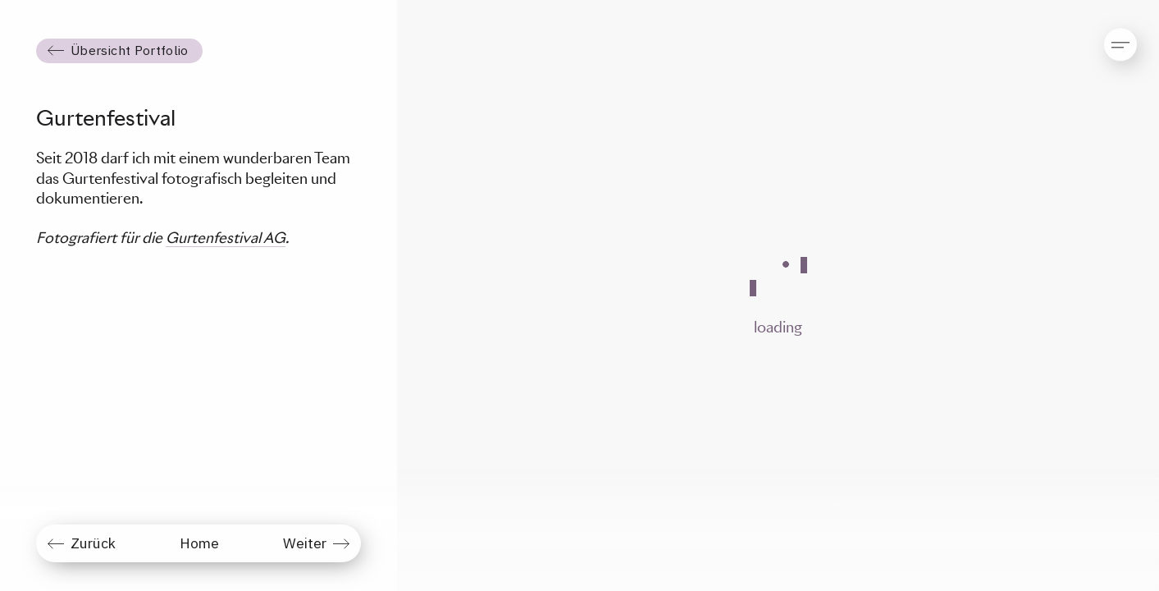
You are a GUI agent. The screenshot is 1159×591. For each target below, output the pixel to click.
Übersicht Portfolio (130, 50)
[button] (1106, 37)
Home (199, 543)
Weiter (304, 543)
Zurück (93, 543)
